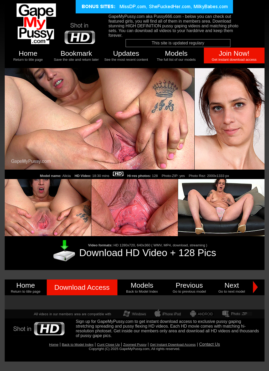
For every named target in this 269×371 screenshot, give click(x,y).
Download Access (82, 287)
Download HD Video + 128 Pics (147, 252)
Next (232, 285)
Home (28, 53)
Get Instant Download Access (173, 345)
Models (176, 53)
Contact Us (209, 344)
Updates (126, 53)
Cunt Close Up (108, 345)
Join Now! (234, 53)
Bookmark (76, 53)
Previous (189, 285)
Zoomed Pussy (135, 345)
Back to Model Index (78, 345)
